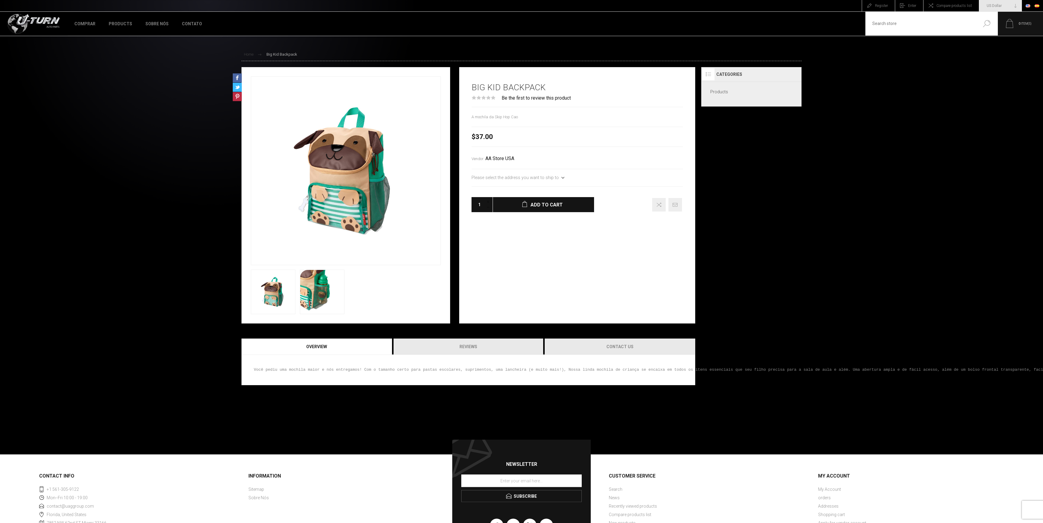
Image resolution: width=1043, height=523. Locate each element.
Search (984, 24)
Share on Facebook (237, 77)
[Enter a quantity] (478, 204)
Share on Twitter (237, 87)
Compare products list (954, 6)
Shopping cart (831, 514)
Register (881, 6)
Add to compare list (659, 205)
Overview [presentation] (316, 346)
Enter (912, 6)
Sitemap (256, 489)
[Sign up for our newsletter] (521, 480)
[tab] (317, 347)
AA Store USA (499, 158)
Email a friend (675, 205)
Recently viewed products (633, 506)
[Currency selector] (1000, 5)
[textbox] (919, 24)
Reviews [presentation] (468, 346)
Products (719, 91)
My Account (829, 489)
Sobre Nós (258, 497)
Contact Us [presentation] (620, 346)
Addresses (828, 506)
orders (824, 497)
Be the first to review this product (536, 98)
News (614, 497)
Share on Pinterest (237, 96)
